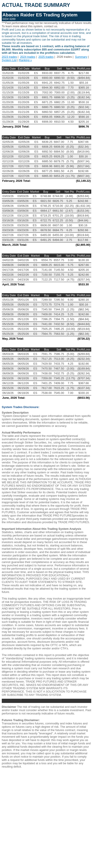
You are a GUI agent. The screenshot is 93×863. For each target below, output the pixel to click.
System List (9, 60)
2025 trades (46, 56)
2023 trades (9, 56)
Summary (81, 56)
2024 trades (27, 56)
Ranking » (25, 60)
